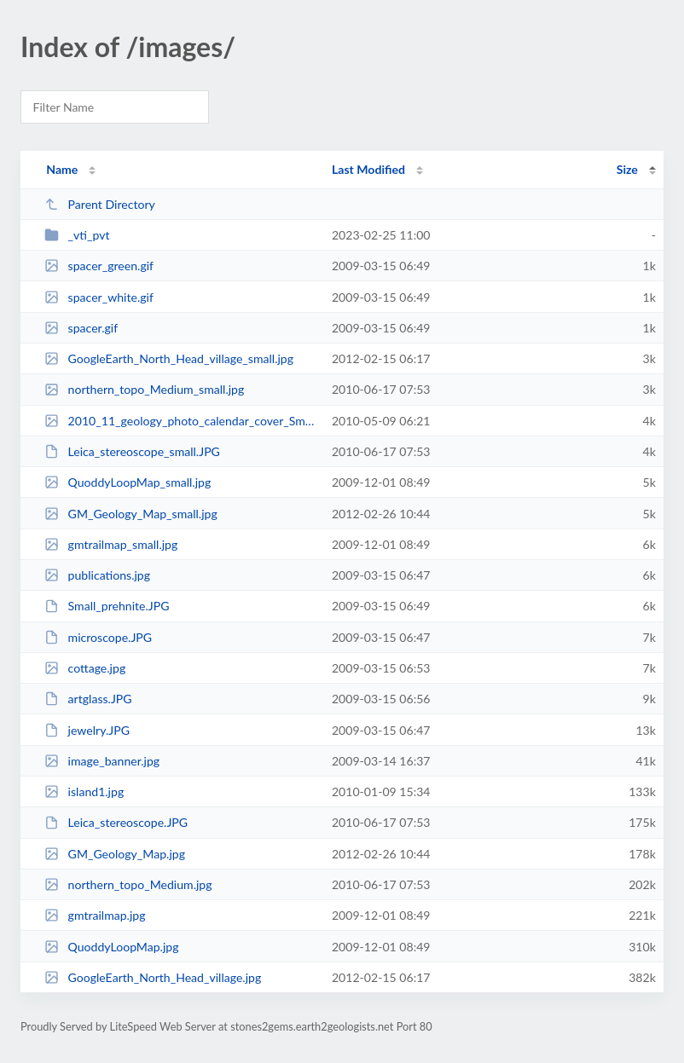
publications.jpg (97, 575)
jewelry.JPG (87, 730)
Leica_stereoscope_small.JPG (132, 451)
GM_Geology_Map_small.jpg (130, 513)
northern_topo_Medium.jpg (128, 884)
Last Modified (368, 169)
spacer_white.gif (99, 297)
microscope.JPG (98, 637)
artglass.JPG (87, 698)
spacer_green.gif (99, 265)
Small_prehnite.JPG (106, 605)
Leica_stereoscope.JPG (116, 822)
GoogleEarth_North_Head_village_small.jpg (168, 358)
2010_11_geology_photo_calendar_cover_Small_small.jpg (180, 420)
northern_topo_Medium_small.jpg (144, 389)
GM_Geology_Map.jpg (114, 853)
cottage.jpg (84, 668)
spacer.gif (81, 328)
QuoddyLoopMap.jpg (111, 946)
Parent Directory (99, 204)
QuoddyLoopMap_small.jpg (127, 482)
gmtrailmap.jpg (94, 915)
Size (627, 169)
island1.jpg (84, 791)
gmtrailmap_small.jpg (110, 544)
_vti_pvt (76, 235)
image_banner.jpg (101, 761)
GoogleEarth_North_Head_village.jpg (152, 977)
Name (62, 169)
